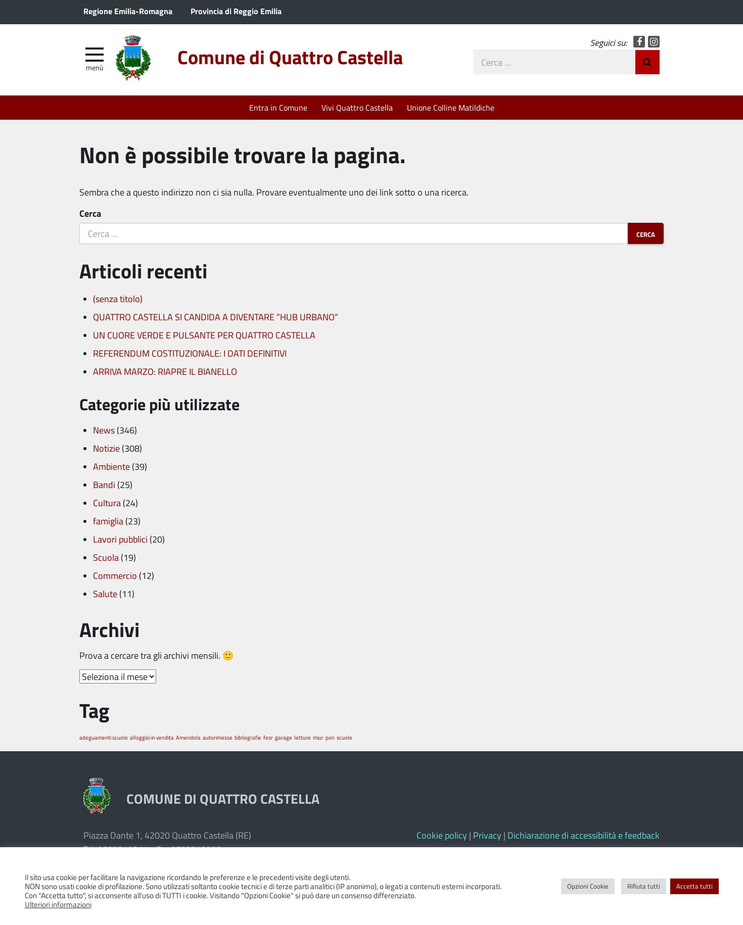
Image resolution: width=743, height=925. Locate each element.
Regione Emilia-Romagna (127, 11)
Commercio (115, 575)
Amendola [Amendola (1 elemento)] (188, 737)
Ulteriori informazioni (58, 904)
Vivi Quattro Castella (357, 107)
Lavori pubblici (120, 539)
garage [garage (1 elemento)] (283, 737)
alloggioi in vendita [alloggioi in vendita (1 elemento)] (152, 737)
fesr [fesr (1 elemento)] (268, 737)
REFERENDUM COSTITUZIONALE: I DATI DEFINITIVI (190, 353)
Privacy (487, 835)
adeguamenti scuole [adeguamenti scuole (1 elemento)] (103, 737)
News (104, 430)
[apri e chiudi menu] (94, 53)
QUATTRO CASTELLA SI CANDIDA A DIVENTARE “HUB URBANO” (215, 317)
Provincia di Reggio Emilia (236, 11)
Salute (105, 594)
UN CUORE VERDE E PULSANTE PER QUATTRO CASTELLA (204, 335)
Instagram (654, 41)
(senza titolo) (118, 299)
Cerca (90, 213)
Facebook (639, 41)
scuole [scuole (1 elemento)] (344, 737)
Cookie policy (441, 835)
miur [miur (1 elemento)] (318, 737)
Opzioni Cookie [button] (588, 886)
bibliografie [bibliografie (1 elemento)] (248, 737)
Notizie (106, 448)
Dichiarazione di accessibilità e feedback (583, 835)
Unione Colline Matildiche (450, 107)
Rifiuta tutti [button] (643, 886)
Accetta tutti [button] (694, 886)
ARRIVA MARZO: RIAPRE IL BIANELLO (165, 371)
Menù (94, 67)
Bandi (104, 484)
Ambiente (111, 466)
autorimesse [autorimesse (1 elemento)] (218, 737)
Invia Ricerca (647, 62)
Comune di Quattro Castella (290, 57)
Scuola (106, 557)
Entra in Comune (278, 107)
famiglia (108, 521)
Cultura (107, 503)
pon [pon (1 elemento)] (330, 737)
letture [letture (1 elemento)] (302, 737)
